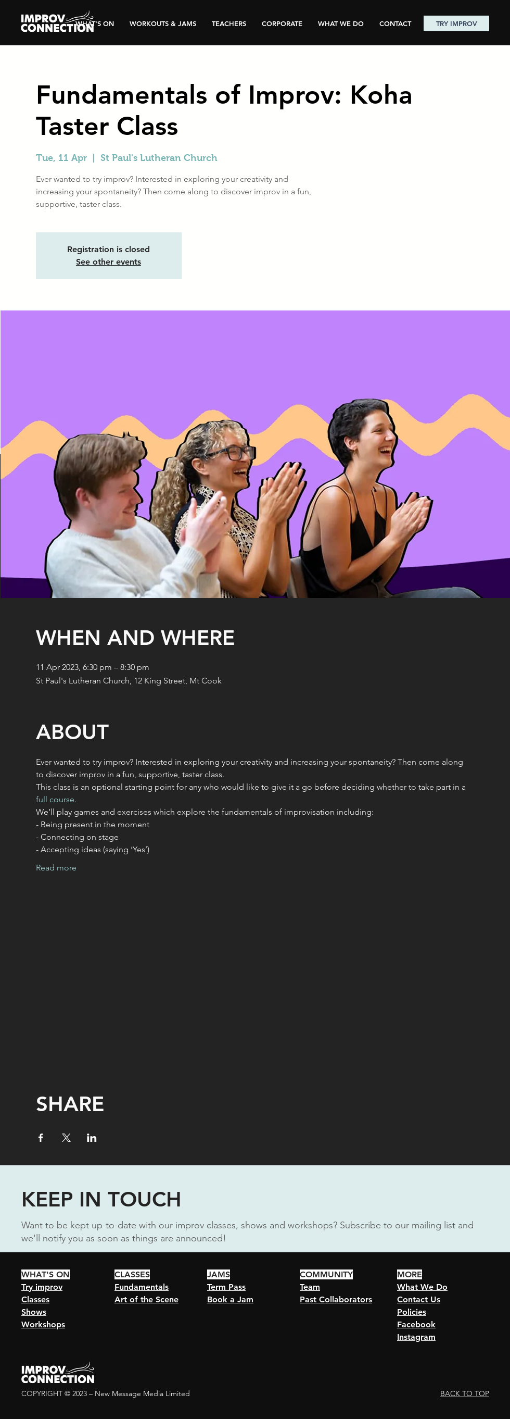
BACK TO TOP (464, 1393)
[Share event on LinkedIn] (92, 1138)
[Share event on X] (66, 1138)
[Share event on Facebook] (41, 1138)
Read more (56, 868)
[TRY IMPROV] (456, 23)
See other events (108, 262)
